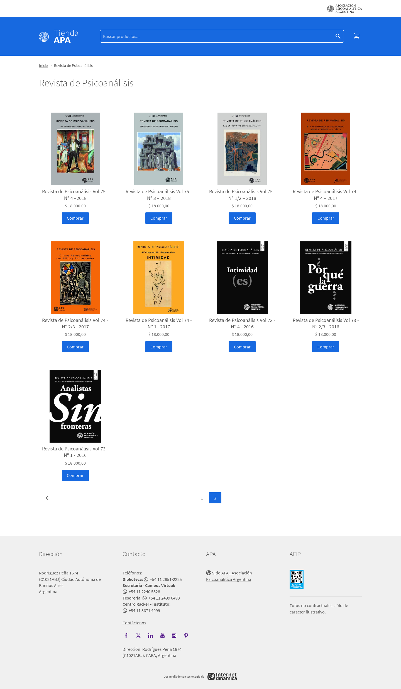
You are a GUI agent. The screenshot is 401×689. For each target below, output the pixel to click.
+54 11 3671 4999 (144, 610)
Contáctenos (134, 622)
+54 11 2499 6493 (164, 598)
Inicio (43, 65)
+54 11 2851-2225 (166, 579)
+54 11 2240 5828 (144, 591)
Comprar (75, 218)
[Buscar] (217, 36)
